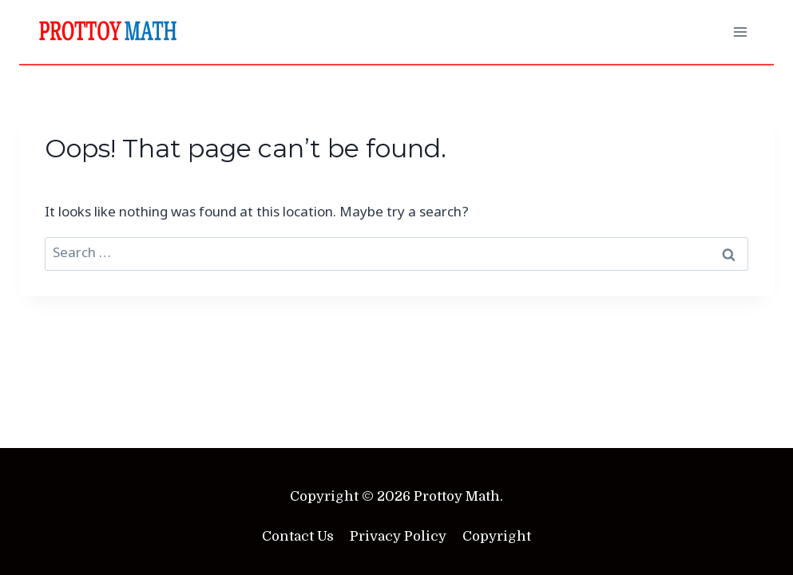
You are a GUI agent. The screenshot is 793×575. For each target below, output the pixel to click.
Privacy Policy (398, 536)
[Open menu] (740, 31)
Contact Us (298, 536)
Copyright (496, 536)
